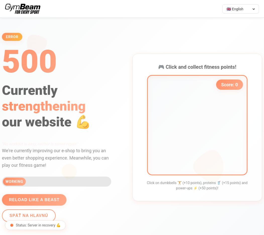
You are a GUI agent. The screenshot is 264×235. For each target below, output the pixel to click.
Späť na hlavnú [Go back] (27, 215)
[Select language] (241, 9)
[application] (199, 125)
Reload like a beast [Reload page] (32, 200)
